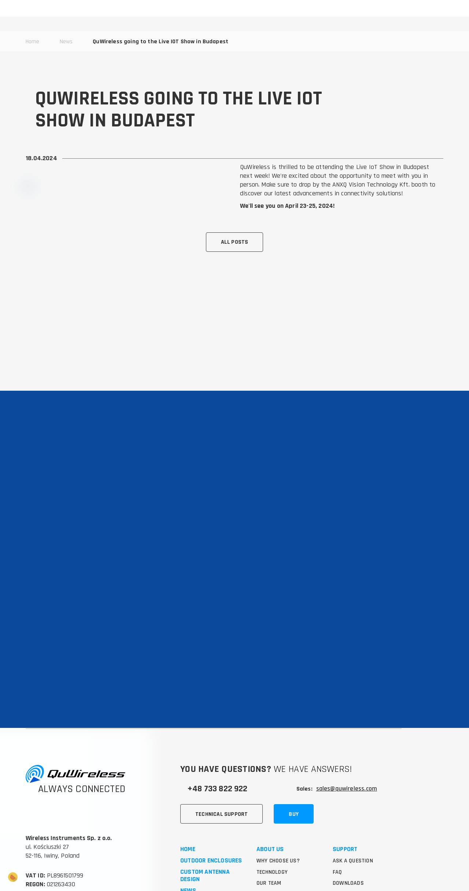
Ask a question (353, 789)
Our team (269, 812)
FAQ (337, 801)
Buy (294, 741)
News (188, 820)
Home (187, 778)
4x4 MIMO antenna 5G (211, 865)
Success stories (279, 835)
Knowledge (271, 846)
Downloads (348, 812)
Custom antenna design (205, 804)
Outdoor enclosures (211, 789)
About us (270, 778)
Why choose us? (278, 789)
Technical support (221, 741)
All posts (234, 242)
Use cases (270, 823)
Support (345, 778)
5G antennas (199, 842)
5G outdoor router (208, 854)
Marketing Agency (57, 864)
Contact (193, 831)
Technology (272, 801)
